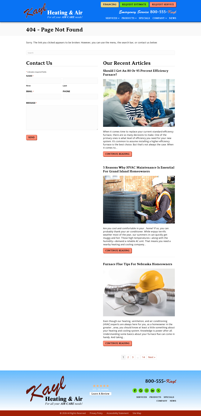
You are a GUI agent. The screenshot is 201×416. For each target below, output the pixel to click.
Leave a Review (100, 393)
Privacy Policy (96, 413)
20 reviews (103, 389)
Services (111, 18)
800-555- (163, 11)
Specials (144, 18)
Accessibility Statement (118, 413)
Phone (66, 91)
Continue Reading (117, 154)
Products (128, 18)
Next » (151, 357)
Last (65, 85)
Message (31, 102)
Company (159, 18)
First (28, 85)
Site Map (137, 413)
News (172, 18)
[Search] (100, 53)
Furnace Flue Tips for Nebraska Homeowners (137, 264)
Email (30, 91)
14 (143, 357)
